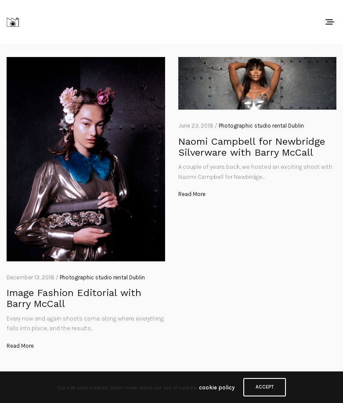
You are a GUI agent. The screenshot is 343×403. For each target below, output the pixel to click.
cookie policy (217, 387)
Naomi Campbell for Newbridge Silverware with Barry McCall (251, 147)
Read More (20, 345)
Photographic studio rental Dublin (102, 277)
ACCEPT (265, 387)
